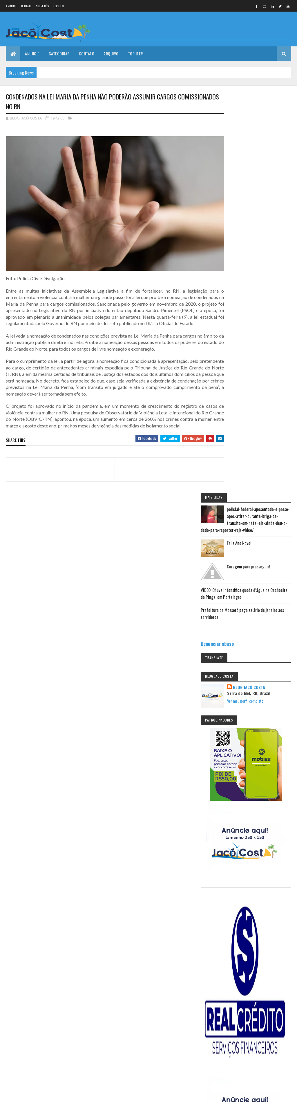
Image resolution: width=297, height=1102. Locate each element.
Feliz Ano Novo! (263, 151)
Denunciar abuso (241, 251)
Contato (26, 6)
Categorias (59, 53)
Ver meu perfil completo (270, 314)
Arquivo (111, 53)
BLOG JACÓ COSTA (274, 295)
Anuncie (11, 6)
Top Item (58, 6)
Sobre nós (42, 6)
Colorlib (28, 983)
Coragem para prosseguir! (53, 898)
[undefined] (21, 1017)
